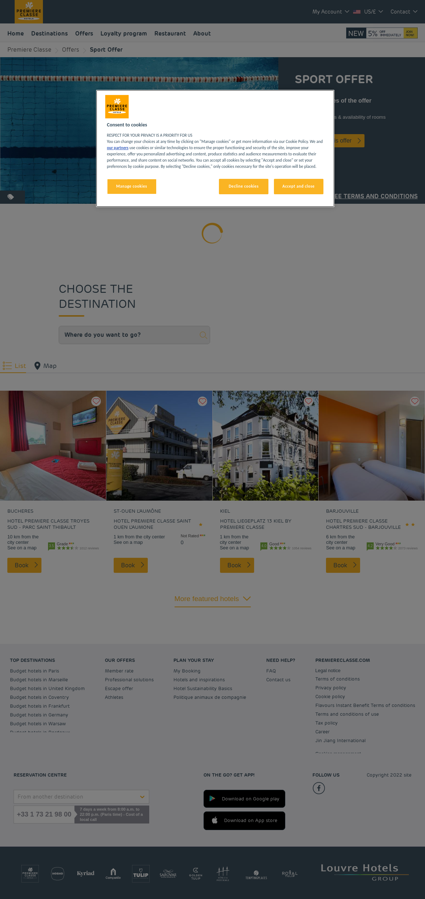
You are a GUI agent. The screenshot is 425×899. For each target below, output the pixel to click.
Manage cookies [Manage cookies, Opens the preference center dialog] (131, 186)
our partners (118, 147)
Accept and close (298, 186)
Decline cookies (244, 186)
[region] (215, 148)
